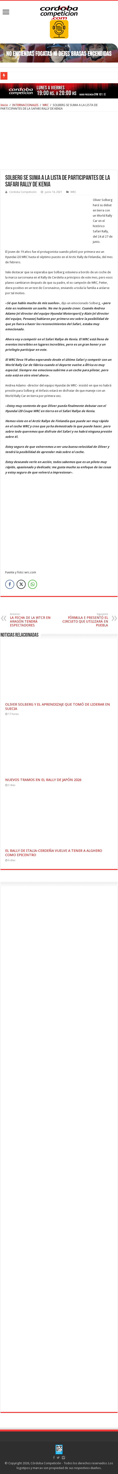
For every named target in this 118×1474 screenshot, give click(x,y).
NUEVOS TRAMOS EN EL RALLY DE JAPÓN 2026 (43, 780)
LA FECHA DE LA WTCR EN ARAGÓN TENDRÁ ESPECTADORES (34, 620)
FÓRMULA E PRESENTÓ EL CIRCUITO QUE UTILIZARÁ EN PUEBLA (83, 620)
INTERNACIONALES (25, 105)
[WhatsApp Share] (32, 584)
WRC (45, 105)
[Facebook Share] (9, 584)
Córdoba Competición (23, 192)
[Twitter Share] (21, 584)
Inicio (4, 105)
